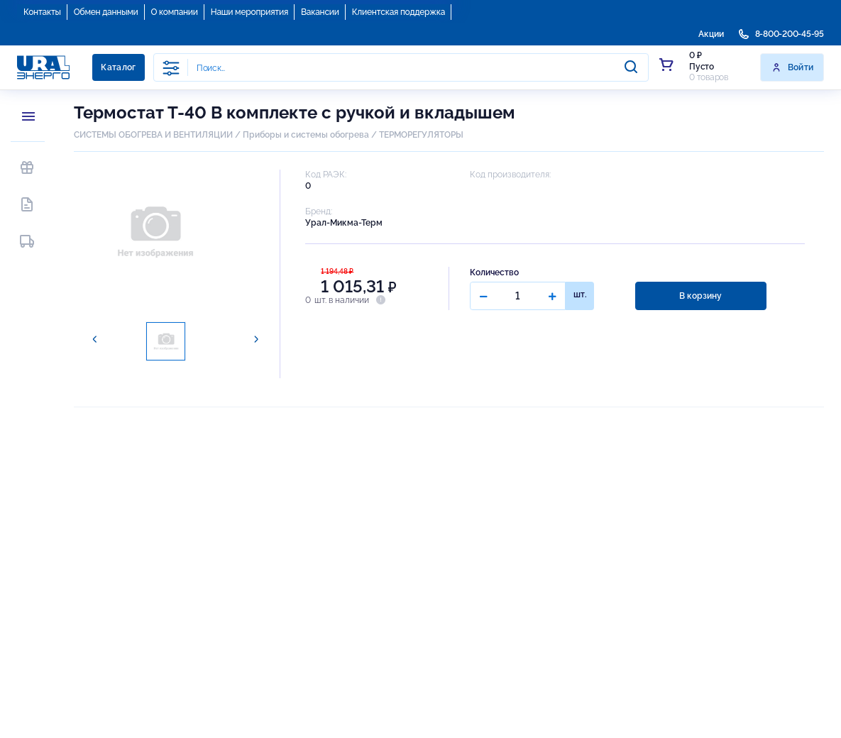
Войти (792, 67)
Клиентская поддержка (398, 12)
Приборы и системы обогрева (306, 135)
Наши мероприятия (249, 12)
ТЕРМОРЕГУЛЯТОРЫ (421, 135)
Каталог (118, 67)
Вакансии (320, 12)
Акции (711, 34)
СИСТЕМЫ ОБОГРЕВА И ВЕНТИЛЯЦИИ (153, 135)
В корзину (700, 296)
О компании (174, 12)
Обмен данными (106, 12)
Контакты (42, 12)
